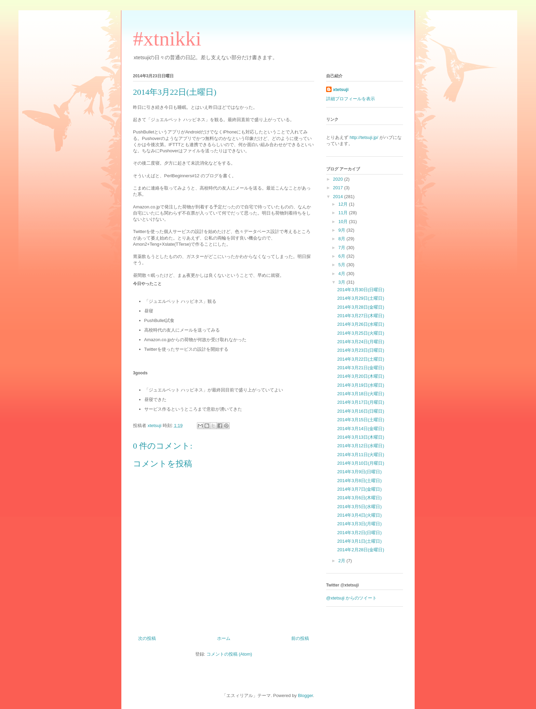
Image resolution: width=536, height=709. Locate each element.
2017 (338, 187)
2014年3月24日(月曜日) (360, 341)
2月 (342, 560)
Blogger (305, 695)
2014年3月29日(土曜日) (360, 298)
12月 (343, 204)
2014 (338, 196)
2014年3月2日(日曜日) (359, 532)
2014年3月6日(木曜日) (359, 497)
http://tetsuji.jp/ (364, 137)
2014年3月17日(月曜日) (360, 402)
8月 (342, 238)
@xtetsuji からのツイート (351, 598)
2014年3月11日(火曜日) (360, 454)
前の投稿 (300, 638)
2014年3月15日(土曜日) (360, 419)
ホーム (223, 638)
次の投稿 (147, 638)
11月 (343, 212)
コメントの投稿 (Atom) (229, 654)
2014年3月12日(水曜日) (360, 445)
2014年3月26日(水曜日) (360, 324)
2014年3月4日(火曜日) (359, 515)
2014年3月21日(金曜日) (360, 367)
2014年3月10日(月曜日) (360, 463)
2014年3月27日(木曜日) (360, 315)
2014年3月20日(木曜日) (360, 376)
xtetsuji (341, 89)
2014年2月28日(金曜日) (360, 549)
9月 (342, 230)
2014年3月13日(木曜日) (360, 437)
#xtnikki (167, 38)
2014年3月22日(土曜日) (360, 359)
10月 (343, 221)
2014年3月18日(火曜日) (360, 393)
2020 (338, 179)
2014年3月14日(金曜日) (360, 428)
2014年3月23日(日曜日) (360, 350)
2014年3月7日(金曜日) (359, 489)
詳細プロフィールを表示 (350, 98)
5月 (342, 264)
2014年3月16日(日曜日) (360, 411)
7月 (342, 247)
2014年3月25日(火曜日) (360, 333)
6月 (342, 256)
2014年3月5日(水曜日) (359, 506)
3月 (342, 282)
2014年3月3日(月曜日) (359, 523)
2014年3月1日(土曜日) (359, 541)
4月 (342, 273)
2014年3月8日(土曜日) (359, 480)
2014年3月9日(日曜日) (359, 471)
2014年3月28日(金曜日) (360, 307)
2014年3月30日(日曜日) (360, 289)
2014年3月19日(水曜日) (360, 385)
